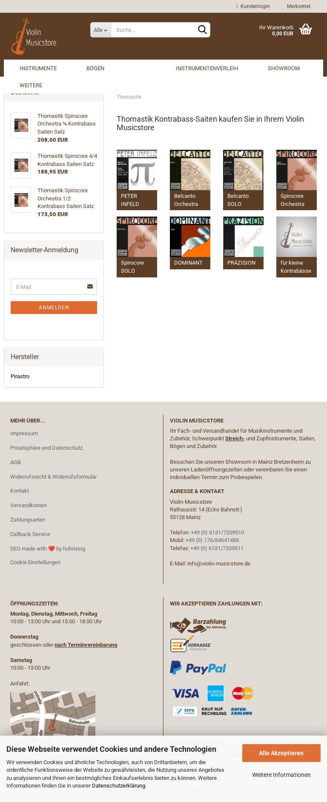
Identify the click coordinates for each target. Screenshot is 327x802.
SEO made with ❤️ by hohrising (47, 548)
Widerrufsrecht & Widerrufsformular (53, 477)
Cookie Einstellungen (35, 562)
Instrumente (38, 68)
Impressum (24, 433)
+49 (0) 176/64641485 (212, 540)
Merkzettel (296, 6)
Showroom (284, 68)
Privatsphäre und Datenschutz (46, 448)
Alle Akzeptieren (281, 753)
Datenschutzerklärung (118, 785)
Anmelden (54, 308)
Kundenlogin (253, 6)
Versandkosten (28, 505)
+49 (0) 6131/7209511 (217, 548)
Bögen (95, 68)
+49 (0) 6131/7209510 (217, 532)
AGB (15, 462)
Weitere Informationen (281, 774)
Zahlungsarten (27, 520)
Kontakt (19, 491)
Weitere (31, 85)
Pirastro (20, 376)
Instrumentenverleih (207, 68)
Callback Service (30, 534)
